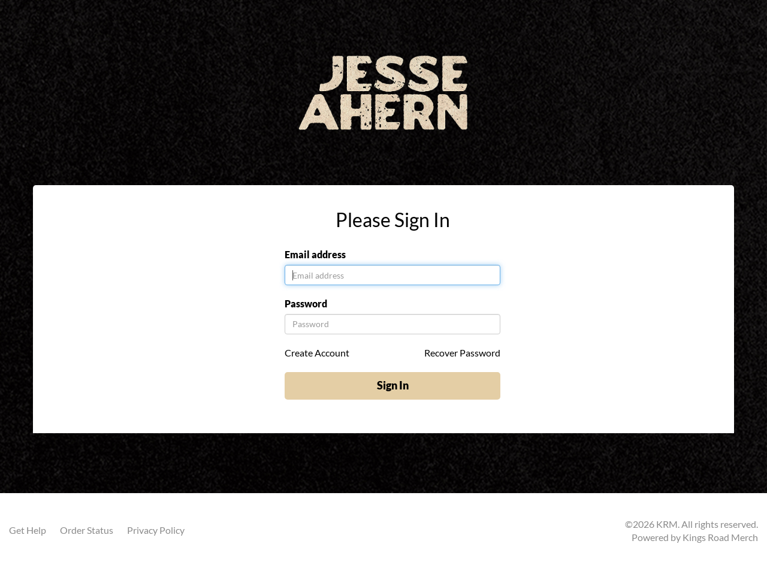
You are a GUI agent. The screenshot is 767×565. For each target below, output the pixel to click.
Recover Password (462, 352)
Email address (315, 254)
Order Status (86, 530)
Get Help (27, 530)
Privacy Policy (156, 530)
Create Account (317, 352)
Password (306, 303)
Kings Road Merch (720, 537)
